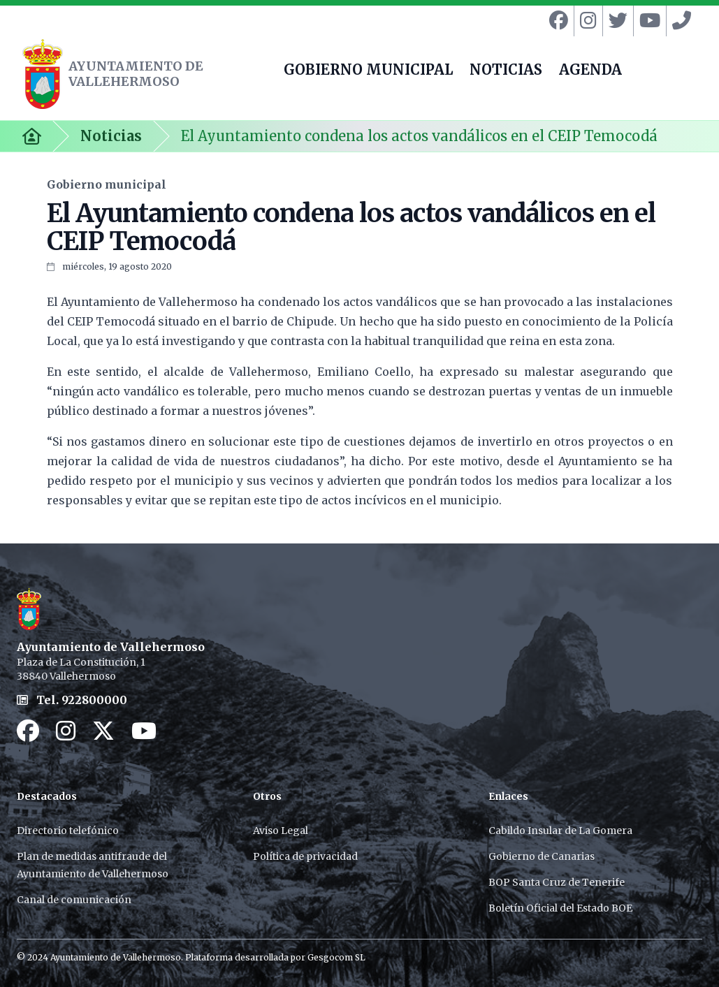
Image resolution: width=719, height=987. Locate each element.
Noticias (111, 136)
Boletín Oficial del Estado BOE (560, 908)
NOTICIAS (506, 71)
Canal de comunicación (74, 899)
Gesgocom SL (336, 957)
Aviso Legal (280, 830)
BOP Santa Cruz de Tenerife (556, 882)
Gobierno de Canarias (541, 856)
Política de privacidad (305, 856)
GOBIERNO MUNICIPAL (368, 71)
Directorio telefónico (68, 830)
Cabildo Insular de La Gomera (560, 830)
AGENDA (590, 71)
